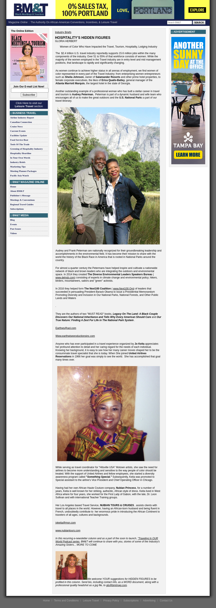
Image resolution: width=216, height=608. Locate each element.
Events (13, 224)
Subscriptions (17, 209)
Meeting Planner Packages (23, 171)
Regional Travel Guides (21, 204)
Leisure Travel (91, 600)
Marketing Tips (18, 166)
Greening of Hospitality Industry (26, 148)
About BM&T (17, 191)
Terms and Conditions (66, 600)
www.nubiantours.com (67, 530)
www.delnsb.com (65, 277)
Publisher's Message (20, 195)
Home (13, 186)
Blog (12, 220)
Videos (13, 233)
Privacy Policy (111, 600)
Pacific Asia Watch (19, 175)
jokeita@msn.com (65, 522)
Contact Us (166, 600)
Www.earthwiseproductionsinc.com (75, 335)
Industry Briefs (17, 162)
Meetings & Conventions (22, 200)
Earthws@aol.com (65, 328)
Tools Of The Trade (19, 144)
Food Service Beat (19, 140)
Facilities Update (18, 135)
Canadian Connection (21, 122)
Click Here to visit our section (29, 104)
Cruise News (16, 126)
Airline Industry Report (22, 117)
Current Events (18, 131)
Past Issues (15, 228)
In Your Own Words (20, 157)
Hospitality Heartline (20, 153)
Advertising (149, 600)
